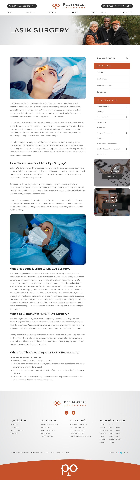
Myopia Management (47, 430)
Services (51, 12)
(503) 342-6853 (80, 430)
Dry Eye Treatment (47, 436)
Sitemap (66, 452)
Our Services (102, 79)
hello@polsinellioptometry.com (80, 436)
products (100, 139)
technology (102, 155)
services (100, 112)
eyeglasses (101, 123)
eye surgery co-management (109, 144)
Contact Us (127, 12)
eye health (101, 128)
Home (10, 12)
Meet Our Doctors (104, 85)
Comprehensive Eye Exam (49, 424)
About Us (101, 72)
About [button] (30, 12)
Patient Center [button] (99, 12)
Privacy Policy (59, 452)
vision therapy (103, 106)
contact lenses (103, 117)
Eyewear (73, 12)
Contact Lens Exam (47, 427)
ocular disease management (109, 150)
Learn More (112, 177)
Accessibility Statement (47, 452)
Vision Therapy (45, 433)
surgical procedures (105, 134)
